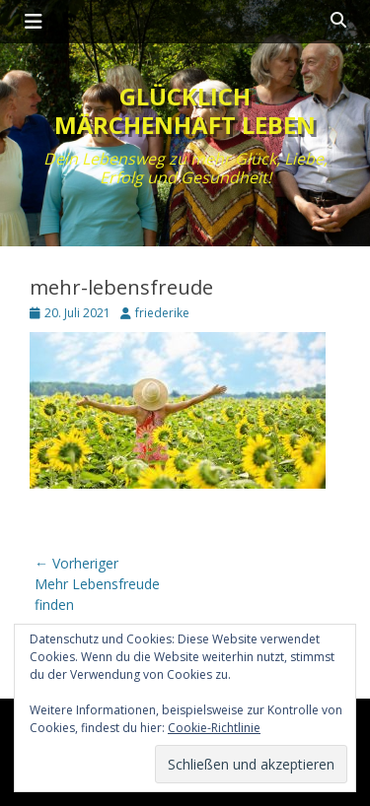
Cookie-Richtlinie (214, 727)
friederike (162, 312)
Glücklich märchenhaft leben (185, 110)
